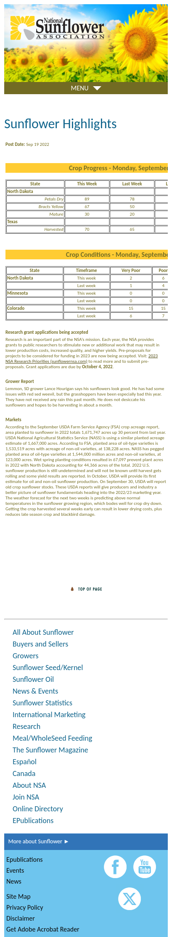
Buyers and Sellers (40, 644)
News (13, 881)
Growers (25, 655)
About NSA (29, 785)
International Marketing (49, 714)
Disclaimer (20, 918)
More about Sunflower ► (36, 841)
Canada (24, 773)
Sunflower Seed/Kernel (48, 667)
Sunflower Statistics (42, 702)
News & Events (35, 691)
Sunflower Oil (33, 679)
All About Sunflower (43, 632)
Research (26, 726)
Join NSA (26, 797)
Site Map (18, 896)
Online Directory (38, 808)
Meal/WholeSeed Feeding (52, 738)
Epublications (24, 859)
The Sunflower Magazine (50, 750)
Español (25, 761)
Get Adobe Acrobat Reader (42, 929)
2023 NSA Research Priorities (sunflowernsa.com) (81, 358)
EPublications (33, 820)
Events (15, 870)
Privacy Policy (24, 907)
